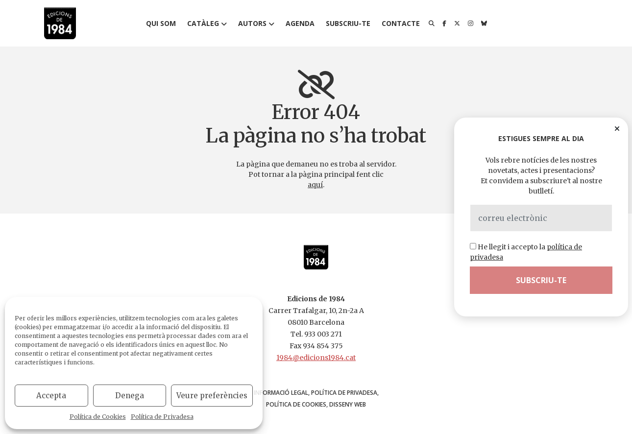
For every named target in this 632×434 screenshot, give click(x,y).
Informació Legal (281, 392)
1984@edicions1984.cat (316, 357)
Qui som (161, 23)
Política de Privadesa (162, 416)
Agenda (300, 23)
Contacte (401, 23)
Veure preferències (211, 395)
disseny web (347, 404)
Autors (252, 23)
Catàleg (203, 23)
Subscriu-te (348, 23)
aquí (315, 184)
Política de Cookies (98, 416)
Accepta (51, 395)
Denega (129, 395)
